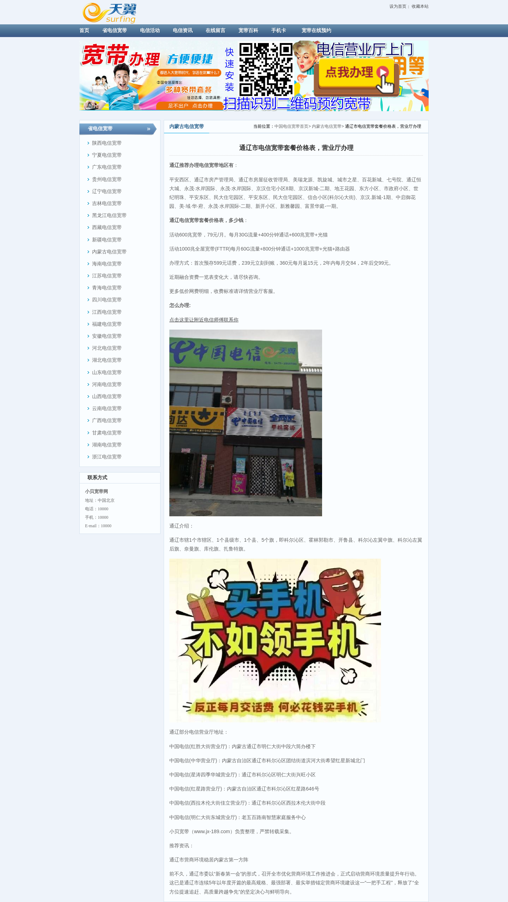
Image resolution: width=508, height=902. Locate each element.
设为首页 (397, 6)
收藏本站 (420, 6)
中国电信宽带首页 (291, 126)
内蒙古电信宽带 (326, 126)
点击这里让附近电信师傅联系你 (203, 320)
